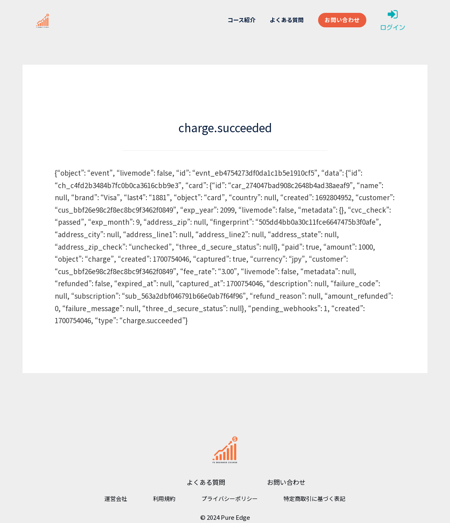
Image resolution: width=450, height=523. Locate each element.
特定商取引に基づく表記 (314, 498)
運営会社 (116, 498)
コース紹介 (241, 20)
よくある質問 (287, 20)
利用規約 (164, 498)
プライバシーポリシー (229, 498)
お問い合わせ (342, 20)
